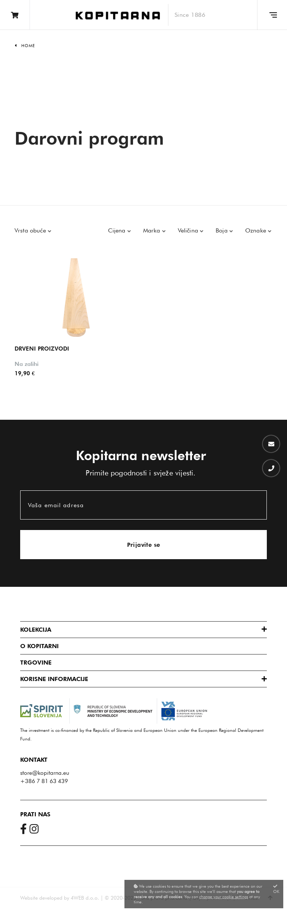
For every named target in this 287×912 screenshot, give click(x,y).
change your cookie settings (223, 896)
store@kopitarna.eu (44, 773)
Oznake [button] (256, 230)
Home (28, 45)
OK (276, 889)
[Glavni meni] (272, 15)
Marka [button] (152, 230)
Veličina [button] (189, 230)
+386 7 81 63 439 (44, 781)
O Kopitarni (39, 646)
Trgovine (36, 662)
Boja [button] (222, 230)
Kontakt (33, 759)
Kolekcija (35, 629)
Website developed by (44, 898)
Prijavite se (143, 544)
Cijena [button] (117, 230)
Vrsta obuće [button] (31, 230)
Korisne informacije (54, 679)
